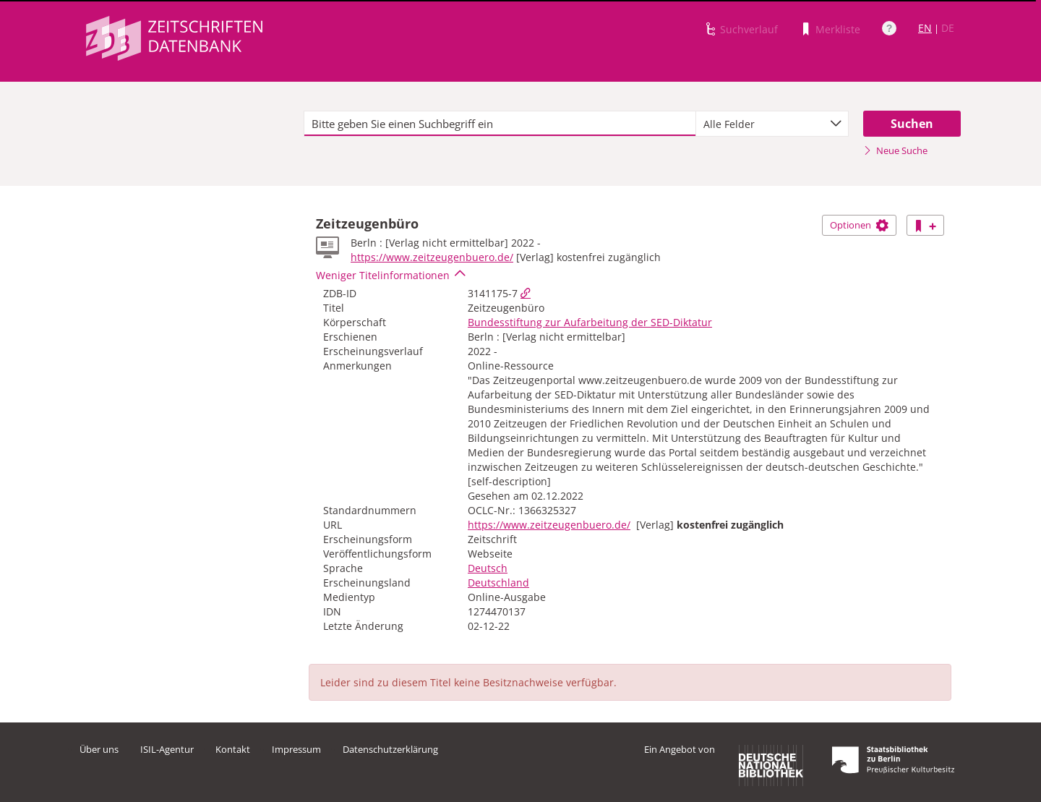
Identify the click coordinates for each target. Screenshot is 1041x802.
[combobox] (772, 124)
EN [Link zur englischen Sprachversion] (925, 28)
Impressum (296, 749)
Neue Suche (895, 150)
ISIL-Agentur (167, 749)
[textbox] (500, 124)
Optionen (859, 224)
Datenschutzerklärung (390, 749)
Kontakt (232, 749)
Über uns (99, 749)
